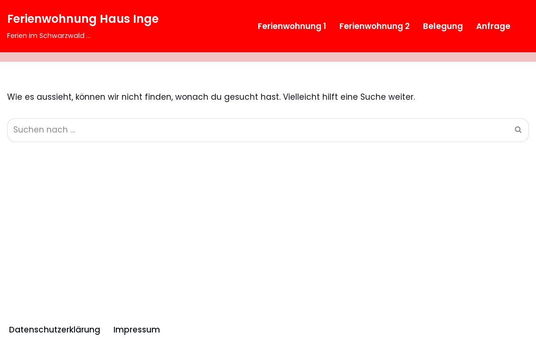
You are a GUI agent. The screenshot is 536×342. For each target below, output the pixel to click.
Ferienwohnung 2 (374, 26)
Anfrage (493, 26)
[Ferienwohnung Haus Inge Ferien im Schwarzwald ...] (83, 26)
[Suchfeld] (520, 26)
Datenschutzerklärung (54, 329)
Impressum (136, 329)
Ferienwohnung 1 (292, 26)
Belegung (443, 26)
